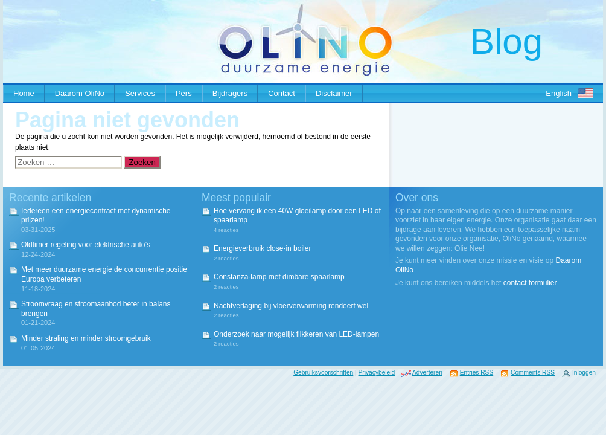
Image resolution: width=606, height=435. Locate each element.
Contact (281, 93)
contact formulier (530, 283)
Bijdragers (230, 93)
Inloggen (584, 372)
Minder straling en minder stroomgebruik (86, 338)
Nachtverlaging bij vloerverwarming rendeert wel (291, 305)
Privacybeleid (377, 372)
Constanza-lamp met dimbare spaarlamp (279, 276)
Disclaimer (334, 93)
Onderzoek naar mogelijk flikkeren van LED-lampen (296, 334)
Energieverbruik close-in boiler (262, 248)
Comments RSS (533, 372)
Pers (184, 93)
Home (23, 93)
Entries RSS (476, 372)
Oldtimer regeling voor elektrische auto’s (85, 244)
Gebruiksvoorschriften (323, 372)
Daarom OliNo (79, 93)
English (559, 93)
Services (140, 93)
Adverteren (427, 372)
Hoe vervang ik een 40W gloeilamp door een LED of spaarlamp (297, 216)
